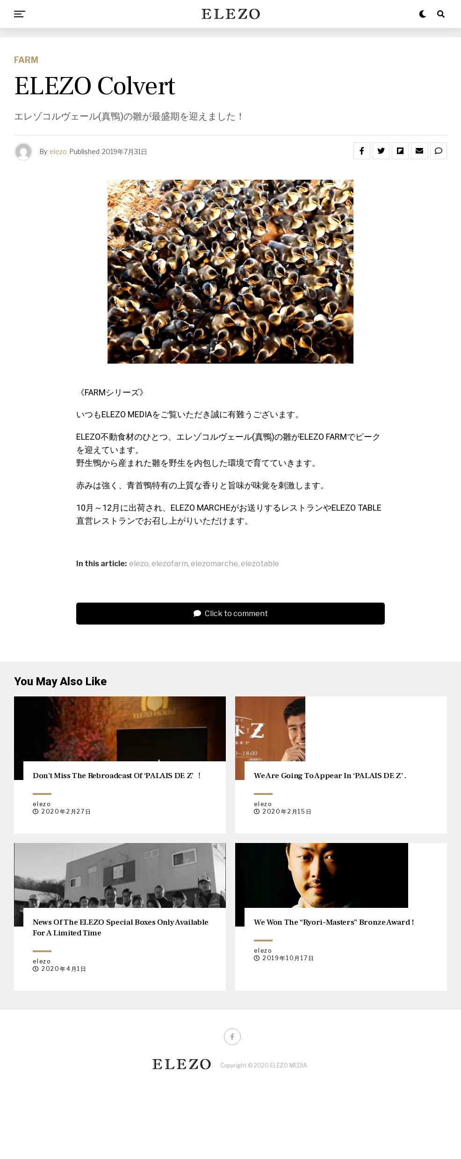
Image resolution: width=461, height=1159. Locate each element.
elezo (58, 151)
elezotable (260, 564)
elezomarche (214, 564)
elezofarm (169, 564)
